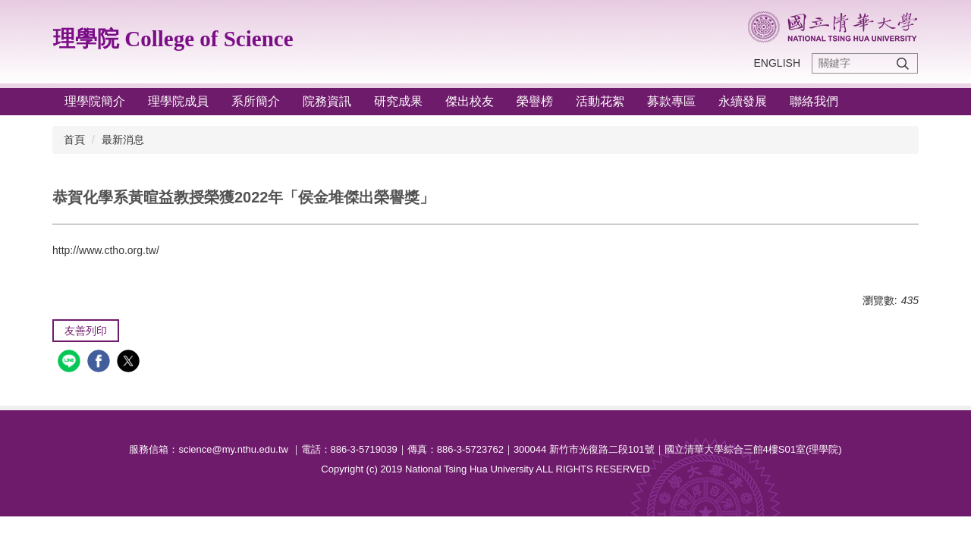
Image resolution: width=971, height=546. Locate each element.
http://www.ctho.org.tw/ (105, 250)
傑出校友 (469, 101)
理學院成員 (178, 101)
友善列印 (85, 331)
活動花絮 (600, 101)
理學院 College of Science (173, 39)
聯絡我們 (814, 101)
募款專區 (671, 101)
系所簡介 (255, 101)
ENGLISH (777, 63)
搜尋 (902, 63)
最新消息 (123, 139)
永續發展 (742, 101)
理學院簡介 (94, 101)
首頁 (74, 139)
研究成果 (398, 101)
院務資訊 (327, 101)
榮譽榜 (535, 101)
